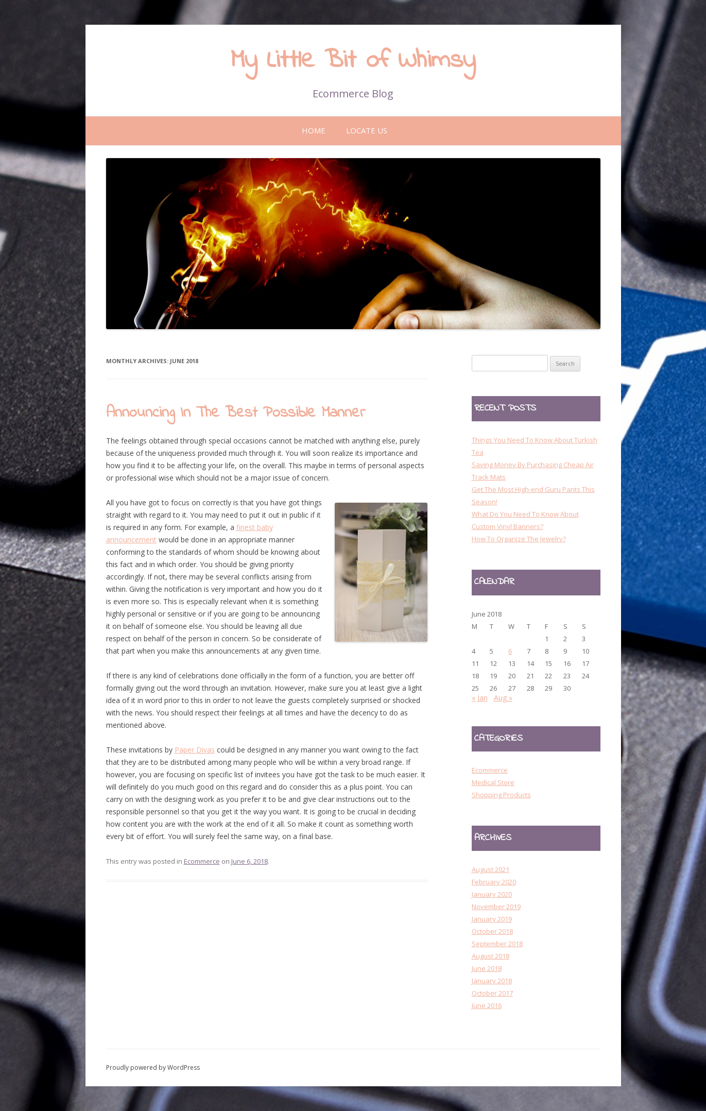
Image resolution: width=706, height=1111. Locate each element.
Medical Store (493, 782)
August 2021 (490, 869)
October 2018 (492, 931)
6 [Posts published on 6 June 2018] (510, 651)
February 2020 (494, 881)
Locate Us (366, 130)
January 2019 (492, 919)
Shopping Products (501, 794)
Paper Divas (195, 750)
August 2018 (490, 956)
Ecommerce (202, 861)
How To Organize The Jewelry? (519, 538)
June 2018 (487, 968)
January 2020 (492, 894)
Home (313, 130)
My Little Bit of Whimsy (353, 60)
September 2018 (497, 943)
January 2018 (492, 980)
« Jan (480, 698)
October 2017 (492, 993)
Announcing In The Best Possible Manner (235, 413)
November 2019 (496, 906)
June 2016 (487, 1005)
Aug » (503, 698)
